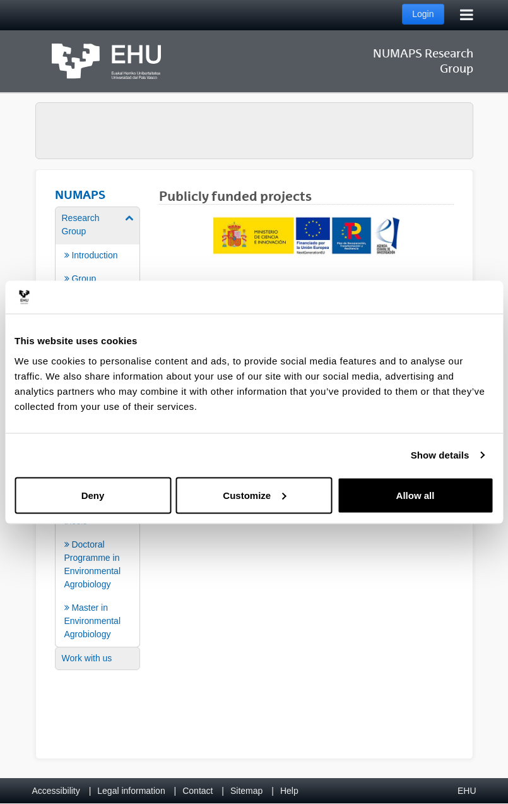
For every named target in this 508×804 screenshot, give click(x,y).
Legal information (131, 791)
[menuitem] (98, 267)
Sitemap (246, 791)
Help (289, 791)
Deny (93, 494)
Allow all (415, 494)
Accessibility (56, 791)
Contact (197, 791)
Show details (440, 455)
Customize (254, 494)
